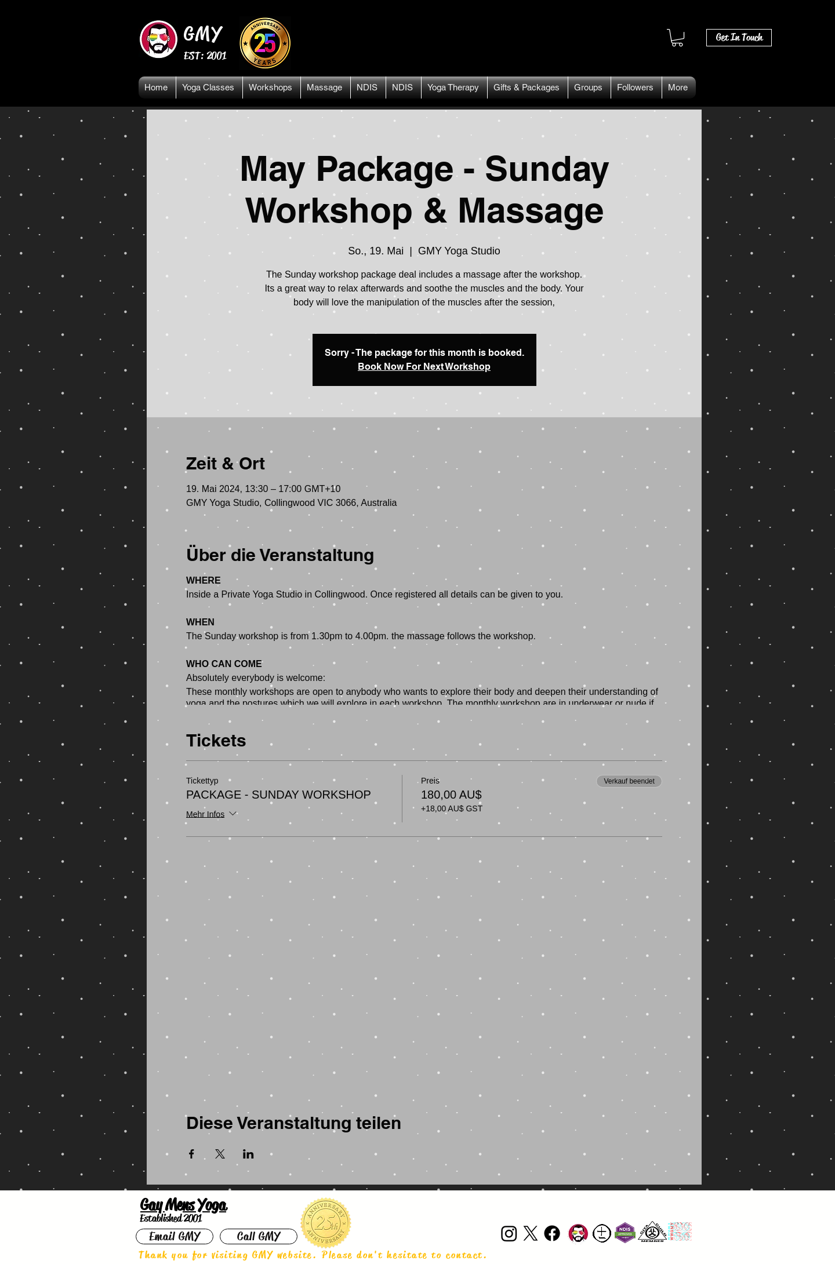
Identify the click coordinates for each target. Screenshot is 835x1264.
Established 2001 (171, 1218)
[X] (530, 1233)
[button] (677, 37)
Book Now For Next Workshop (424, 366)
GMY (203, 33)
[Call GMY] (258, 1236)
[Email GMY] (174, 1236)
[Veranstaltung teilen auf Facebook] (191, 1154)
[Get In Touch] (739, 37)
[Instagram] (509, 1233)
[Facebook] (552, 1233)
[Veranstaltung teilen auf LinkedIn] (248, 1154)
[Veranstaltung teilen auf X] (220, 1154)
